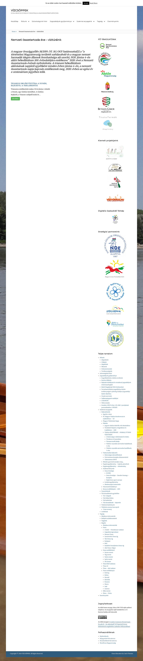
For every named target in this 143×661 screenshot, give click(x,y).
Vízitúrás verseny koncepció (110, 507)
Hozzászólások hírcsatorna (108, 641)
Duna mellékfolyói (109, 550)
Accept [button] (86, 3)
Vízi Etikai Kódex (108, 498)
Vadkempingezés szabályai (109, 398)
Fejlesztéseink (105, 412)
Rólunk (24, 21)
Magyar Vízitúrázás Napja (111, 421)
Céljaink (104, 362)
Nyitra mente (109, 557)
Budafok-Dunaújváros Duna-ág (114, 545)
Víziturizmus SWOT (111, 459)
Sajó (106, 586)
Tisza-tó (105, 566)
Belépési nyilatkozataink (109, 518)
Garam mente (109, 552)
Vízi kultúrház (107, 500)
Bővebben (15, 99)
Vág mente (108, 555)
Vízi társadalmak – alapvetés (112, 502)
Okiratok (104, 366)
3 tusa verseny (107, 509)
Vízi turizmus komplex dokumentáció (116, 457)
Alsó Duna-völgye (110, 548)
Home (14, 31)
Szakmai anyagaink (84, 21)
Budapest (107, 541)
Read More (93, 3)
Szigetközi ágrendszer (111, 532)
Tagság (100, 21)
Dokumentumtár (106, 369)
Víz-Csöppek (107, 496)
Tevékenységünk (106, 371)
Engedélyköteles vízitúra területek (112, 378)
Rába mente (106, 591)
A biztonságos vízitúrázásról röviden (117, 437)
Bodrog (107, 573)
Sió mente (108, 561)
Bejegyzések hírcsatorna (107, 638)
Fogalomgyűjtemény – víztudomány (114, 466)
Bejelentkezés (104, 636)
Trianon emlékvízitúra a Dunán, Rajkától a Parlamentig (29, 84)
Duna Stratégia (109, 471)
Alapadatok (104, 360)
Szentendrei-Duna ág (111, 536)
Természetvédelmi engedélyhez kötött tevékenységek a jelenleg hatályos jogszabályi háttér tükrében (115, 392)
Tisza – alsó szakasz (109, 568)
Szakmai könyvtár (108, 468)
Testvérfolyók (105, 491)
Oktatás (105, 423)
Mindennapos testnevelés (113, 484)
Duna (104, 527)
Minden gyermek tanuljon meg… (113, 462)
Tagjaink (104, 521)
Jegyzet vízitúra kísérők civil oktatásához (117, 425)
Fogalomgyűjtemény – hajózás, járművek (116, 464)
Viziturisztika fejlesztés (110, 453)
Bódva (106, 575)
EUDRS (108, 473)
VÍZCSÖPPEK (19, 10)
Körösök (107, 580)
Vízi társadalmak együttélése (110, 493)
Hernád (107, 577)
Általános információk (108, 516)
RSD (106, 543)
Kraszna (107, 582)
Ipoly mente (108, 559)
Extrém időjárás (106, 380)
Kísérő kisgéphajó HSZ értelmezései (112, 387)
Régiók (103, 523)
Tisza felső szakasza (109, 564)
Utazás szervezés (106, 396)
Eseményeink (113, 21)
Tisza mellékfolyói (108, 570)
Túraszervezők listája (112, 441)
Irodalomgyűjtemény (111, 482)
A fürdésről (104, 400)
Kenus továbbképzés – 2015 (111, 489)
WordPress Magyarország (108, 643)
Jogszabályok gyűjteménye (61, 21)
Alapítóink (104, 364)
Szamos (107, 589)
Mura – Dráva (107, 593)
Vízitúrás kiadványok (108, 505)
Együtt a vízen (107, 414)
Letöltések (104, 512)
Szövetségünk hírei (39, 21)
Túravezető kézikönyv (110, 487)
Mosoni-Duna (109, 534)
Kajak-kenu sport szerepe (114, 480)
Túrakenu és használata (113, 439)
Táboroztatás (105, 403)
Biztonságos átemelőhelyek (113, 455)
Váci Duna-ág (109, 539)
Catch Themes (128, 653)
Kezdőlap (14, 21)
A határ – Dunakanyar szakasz (114, 530)
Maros (107, 584)
